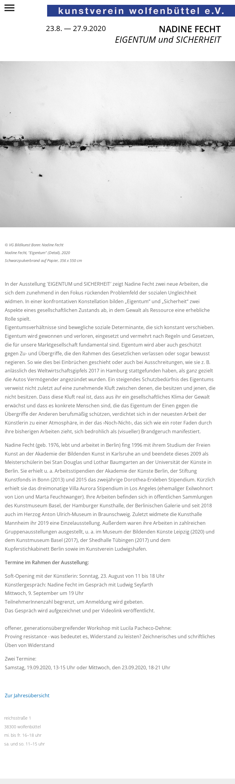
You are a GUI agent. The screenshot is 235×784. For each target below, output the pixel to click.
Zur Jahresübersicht (27, 695)
